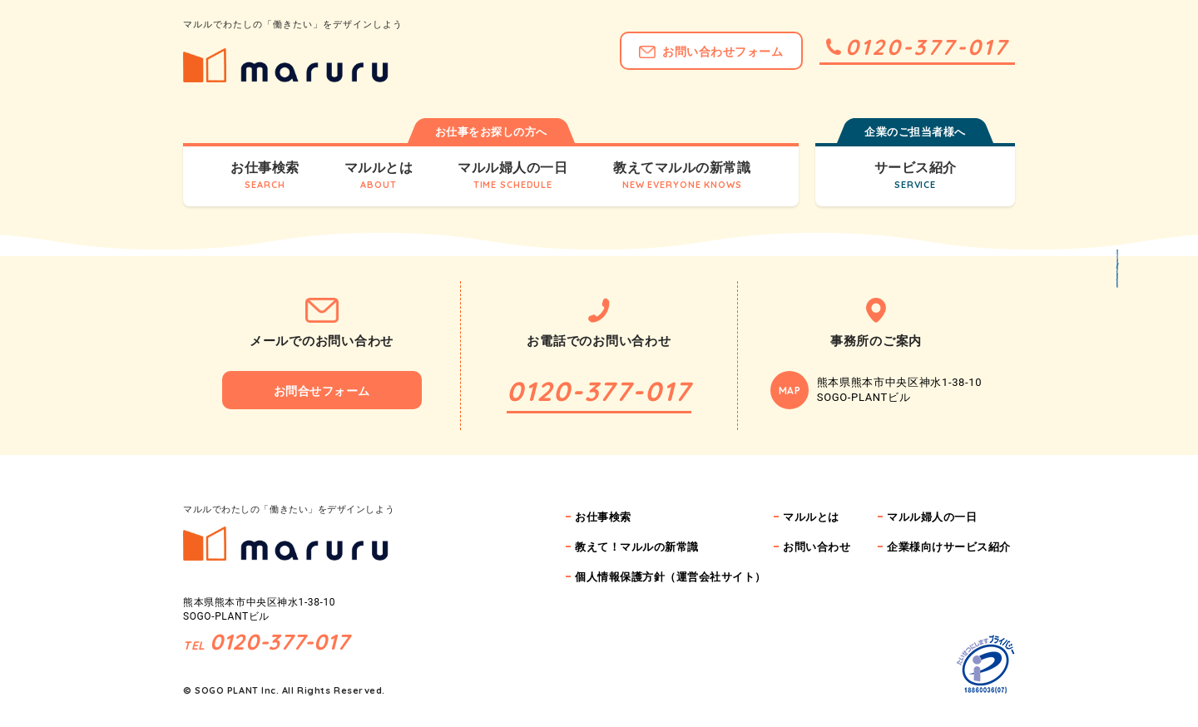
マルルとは (811, 517)
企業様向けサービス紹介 (949, 547)
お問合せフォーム (322, 391)
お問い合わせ (816, 547)
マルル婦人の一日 (932, 517)
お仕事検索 (603, 517)
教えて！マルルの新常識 (637, 547)
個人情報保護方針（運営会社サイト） (670, 577)
